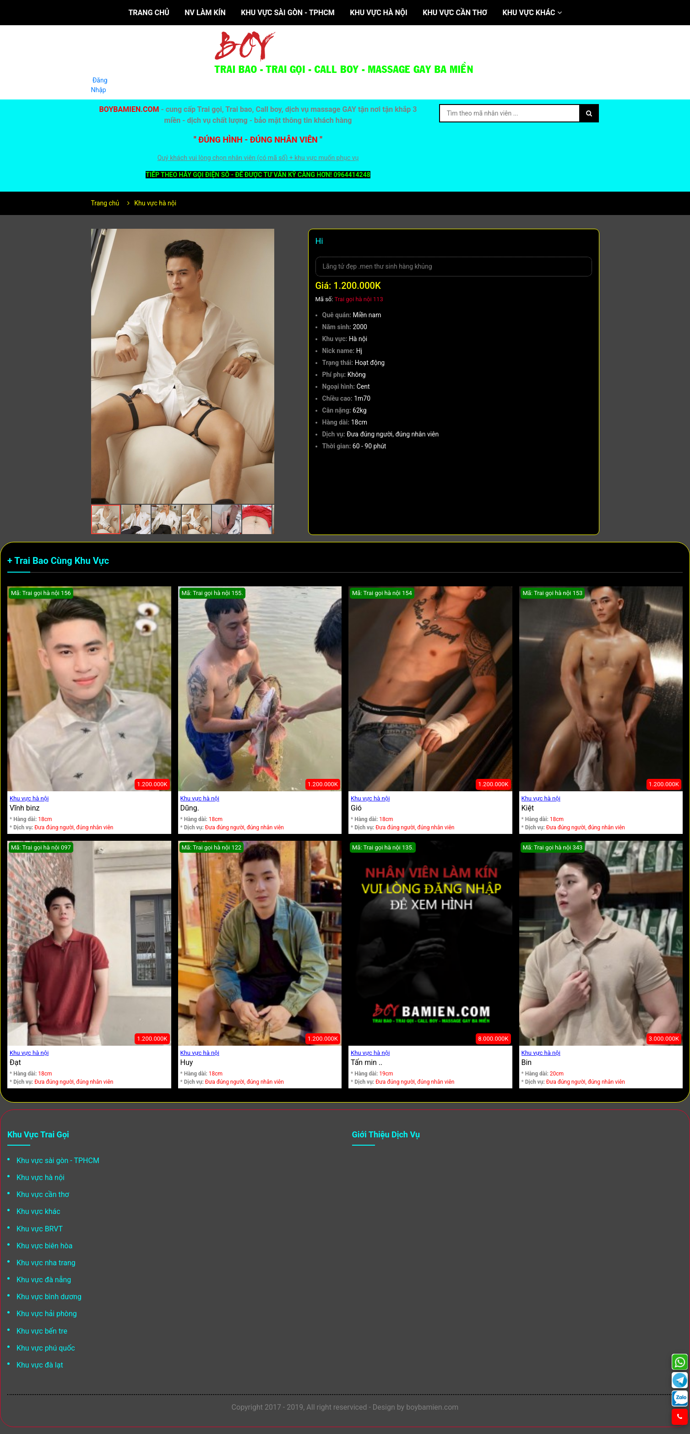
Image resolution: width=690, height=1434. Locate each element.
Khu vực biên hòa (44, 1245)
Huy (186, 1062)
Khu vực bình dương (48, 1296)
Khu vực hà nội (378, 12)
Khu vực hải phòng (46, 1313)
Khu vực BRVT (39, 1228)
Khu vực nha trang (46, 1262)
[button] (266, 237)
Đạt (15, 1062)
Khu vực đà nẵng (43, 1279)
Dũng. (189, 808)
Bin (527, 1062)
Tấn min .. (366, 1062)
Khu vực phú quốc (45, 1348)
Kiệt (528, 808)
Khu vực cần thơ (455, 12)
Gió (356, 808)
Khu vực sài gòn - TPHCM (288, 12)
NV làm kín (205, 12)
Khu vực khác (532, 12)
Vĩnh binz (24, 808)
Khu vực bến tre (41, 1331)
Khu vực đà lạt (39, 1365)
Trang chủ (148, 12)
